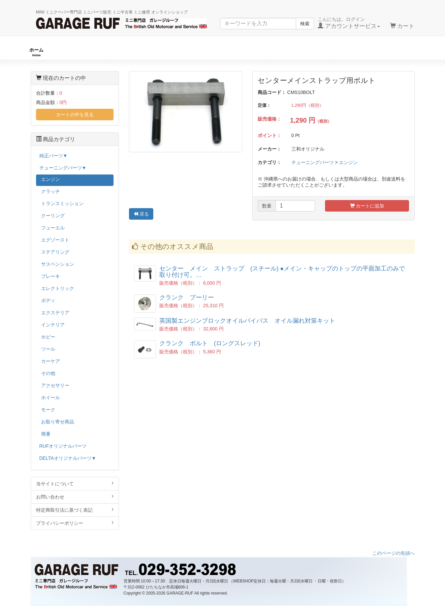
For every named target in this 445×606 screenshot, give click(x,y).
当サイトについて (75, 483)
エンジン (348, 162)
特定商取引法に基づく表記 (75, 510)
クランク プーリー (186, 297)
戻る (141, 214)
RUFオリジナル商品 (123, 52)
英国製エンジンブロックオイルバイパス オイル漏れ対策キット (247, 320)
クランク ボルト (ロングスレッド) (209, 343)
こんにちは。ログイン (349, 23)
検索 (305, 23)
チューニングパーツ (225, 52)
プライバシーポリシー (75, 523)
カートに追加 (367, 206)
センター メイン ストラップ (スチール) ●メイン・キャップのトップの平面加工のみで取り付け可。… (282, 271)
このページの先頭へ (393, 553)
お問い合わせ (75, 497)
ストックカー (401, 52)
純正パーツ (316, 52)
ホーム (36, 52)
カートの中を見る (75, 114)
